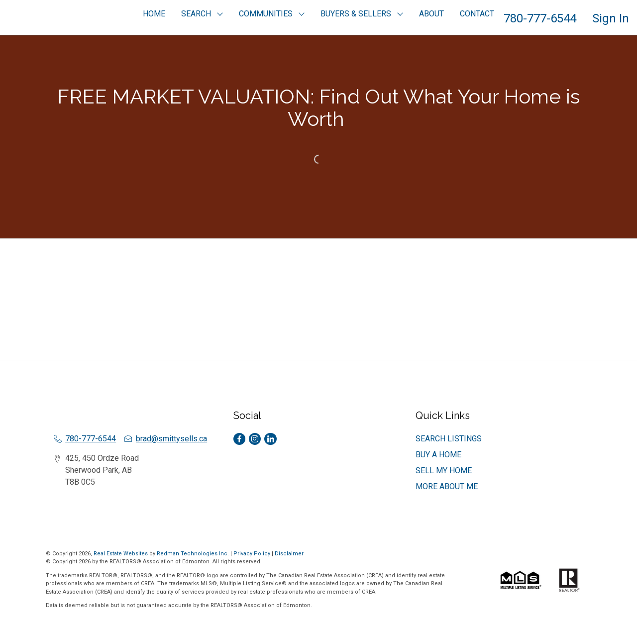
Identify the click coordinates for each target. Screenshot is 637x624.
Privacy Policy (251, 553)
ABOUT (431, 13)
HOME (154, 13)
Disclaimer (289, 553)
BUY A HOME (438, 454)
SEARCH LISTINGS (449, 438)
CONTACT (477, 13)
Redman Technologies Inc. (193, 553)
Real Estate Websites (121, 553)
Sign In (610, 18)
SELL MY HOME (444, 470)
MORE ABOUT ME (447, 486)
